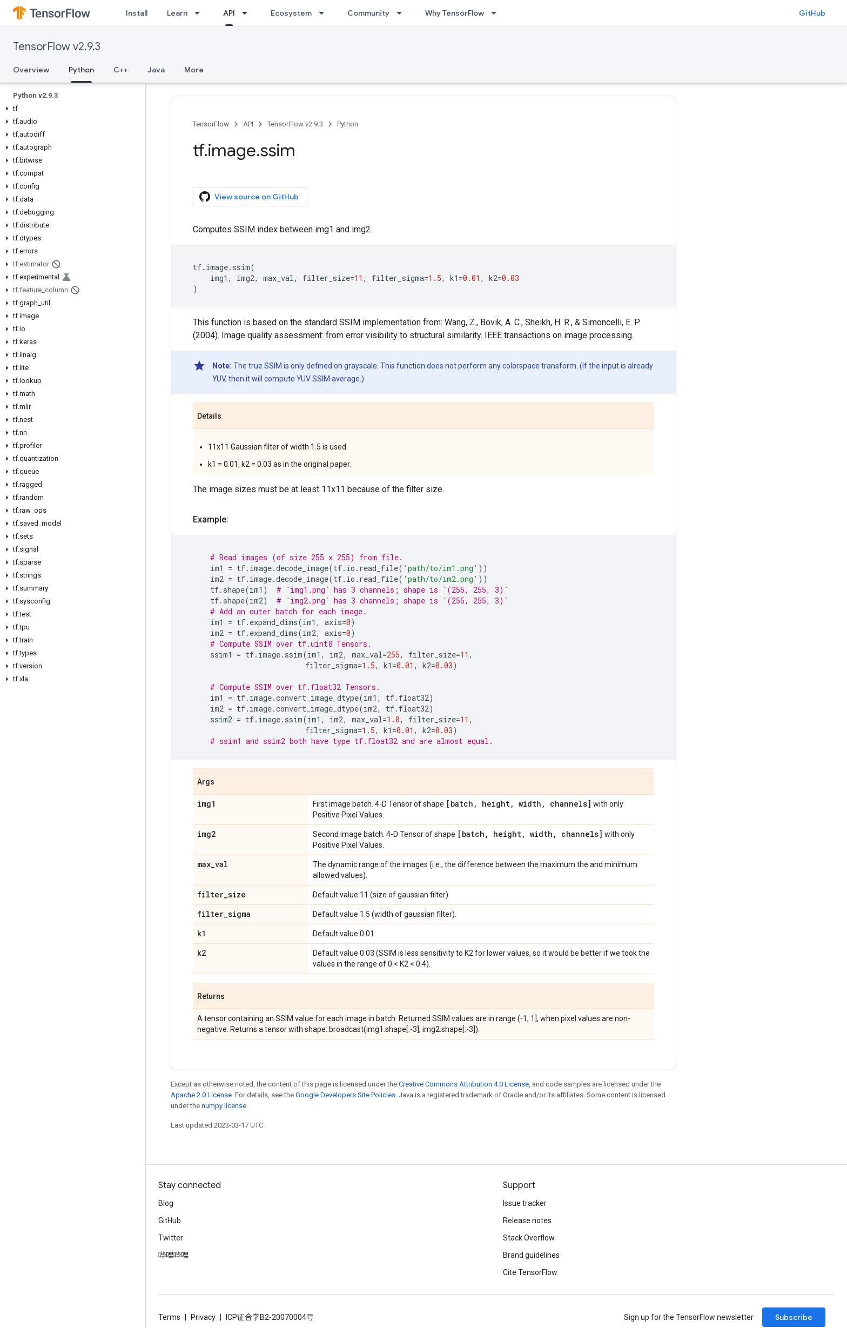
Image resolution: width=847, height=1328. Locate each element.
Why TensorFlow (454, 13)
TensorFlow (211, 124)
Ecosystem (291, 13)
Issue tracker (525, 1203)
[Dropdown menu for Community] (402, 13)
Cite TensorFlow (530, 1272)
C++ (120, 70)
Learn (177, 13)
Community (368, 13)
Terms (169, 1317)
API (248, 124)
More (194, 70)
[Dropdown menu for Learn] (200, 13)
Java (156, 70)
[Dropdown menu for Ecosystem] (325, 13)
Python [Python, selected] (81, 70)
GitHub (812, 13)
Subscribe (793, 1317)
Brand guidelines (531, 1255)
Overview (31, 70)
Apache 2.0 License (201, 1095)
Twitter (170, 1237)
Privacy (203, 1317)
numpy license (223, 1106)
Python (347, 124)
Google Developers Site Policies (345, 1095)
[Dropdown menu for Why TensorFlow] (497, 13)
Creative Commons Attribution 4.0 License (464, 1084)
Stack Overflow (529, 1237)
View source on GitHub (249, 196)
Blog (165, 1203)
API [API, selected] (229, 13)
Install (136, 13)
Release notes (527, 1220)
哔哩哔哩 (173, 1255)
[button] (70, 108)
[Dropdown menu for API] (248, 13)
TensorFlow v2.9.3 (56, 46)
